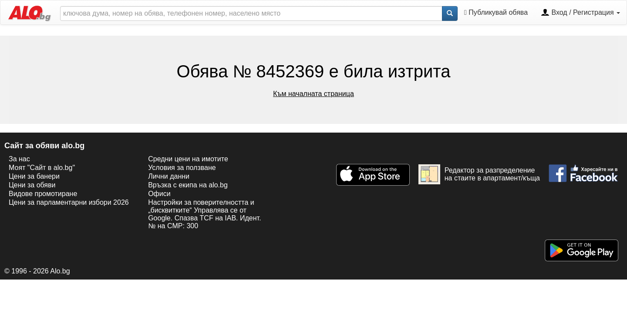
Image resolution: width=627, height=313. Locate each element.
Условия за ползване (182, 167)
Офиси (159, 193)
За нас (19, 159)
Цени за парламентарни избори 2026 (69, 202)
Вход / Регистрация (580, 13)
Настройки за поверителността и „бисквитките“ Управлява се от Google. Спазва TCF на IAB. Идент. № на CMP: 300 (204, 214)
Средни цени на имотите (188, 159)
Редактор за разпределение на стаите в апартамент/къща (479, 174)
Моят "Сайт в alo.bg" (42, 167)
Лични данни (168, 176)
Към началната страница (313, 93)
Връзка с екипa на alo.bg (188, 185)
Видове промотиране (43, 193)
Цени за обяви (32, 185)
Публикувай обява (496, 12)
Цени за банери (34, 176)
